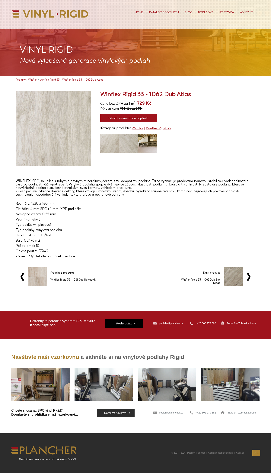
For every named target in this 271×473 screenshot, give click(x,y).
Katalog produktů (164, 12)
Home (139, 12)
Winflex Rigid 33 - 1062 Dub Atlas (82, 79)
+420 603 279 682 (206, 323)
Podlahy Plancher (196, 453)
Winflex (32, 79)
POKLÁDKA (206, 12)
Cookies (240, 453)
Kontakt (246, 12)
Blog (188, 12)
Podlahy (21, 79)
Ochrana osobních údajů (220, 453)
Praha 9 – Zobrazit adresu (241, 323)
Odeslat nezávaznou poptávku (128, 118)
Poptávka (226, 12)
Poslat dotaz (124, 323)
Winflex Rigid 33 (50, 79)
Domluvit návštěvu (115, 412)
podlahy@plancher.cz (171, 323)
